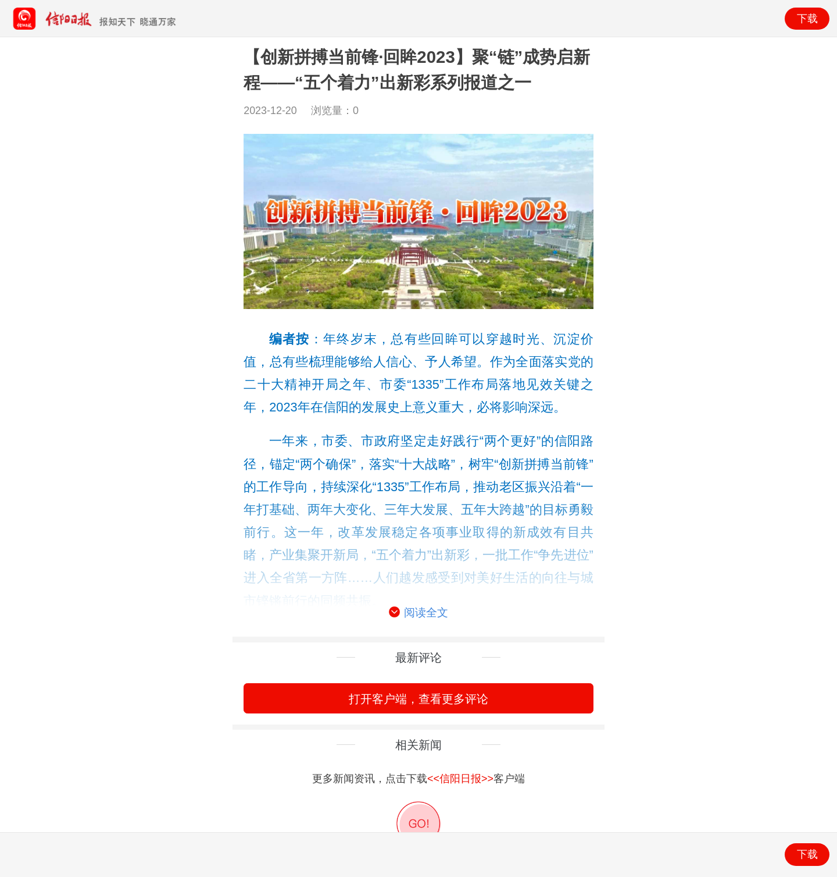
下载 (807, 18)
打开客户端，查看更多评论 (418, 698)
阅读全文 (418, 613)
